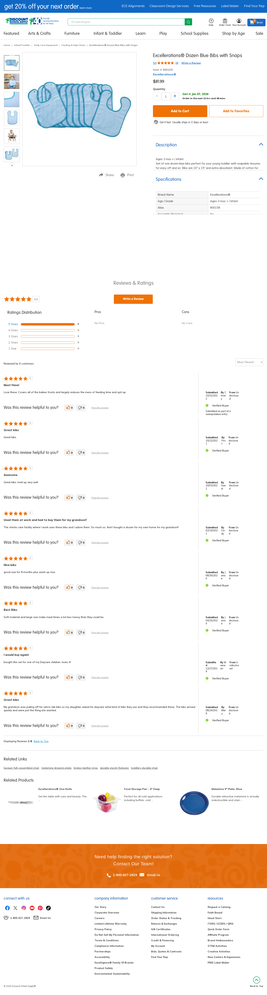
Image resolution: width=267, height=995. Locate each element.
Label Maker (230, 6)
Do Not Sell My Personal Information (117, 934)
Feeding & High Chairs (74, 45)
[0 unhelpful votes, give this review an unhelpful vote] (81, 407)
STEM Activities (217, 945)
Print (127, 175)
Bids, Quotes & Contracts (166, 951)
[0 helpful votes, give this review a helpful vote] (69, 407)
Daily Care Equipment (45, 45)
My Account (158, 945)
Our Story (100, 907)
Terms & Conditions (107, 940)
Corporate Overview (107, 912)
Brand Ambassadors (220, 940)
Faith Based (215, 912)
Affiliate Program (218, 934)
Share (106, 175)
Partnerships (103, 951)
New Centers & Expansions (224, 957)
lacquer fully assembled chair (21, 768)
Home (7, 45)
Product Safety (104, 968)
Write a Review (191, 63)
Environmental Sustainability (112, 973)
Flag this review (99, 407)
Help (211, 22)
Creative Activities (219, 951)
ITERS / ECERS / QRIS (220, 923)
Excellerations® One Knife (55, 789)
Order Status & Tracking (166, 918)
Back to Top (41, 741)
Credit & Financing (162, 940)
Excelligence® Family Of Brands (114, 962)
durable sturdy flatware (114, 768)
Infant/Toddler (22, 45)
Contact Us (157, 907)
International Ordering (165, 934)
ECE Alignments (133, 6)
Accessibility (102, 957)
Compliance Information (109, 945)
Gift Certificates (160, 929)
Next (12, 165)
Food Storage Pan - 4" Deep (142, 789)
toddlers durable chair (144, 768)
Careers (99, 918)
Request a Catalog (219, 907)
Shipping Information (164, 912)
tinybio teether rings (86, 768)
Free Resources (205, 6)
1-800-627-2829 (125, 875)
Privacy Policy (103, 929)
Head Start (215, 918)
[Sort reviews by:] (249, 362)
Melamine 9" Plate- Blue (227, 789)
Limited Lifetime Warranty (111, 923)
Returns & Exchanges (164, 923)
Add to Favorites (236, 111)
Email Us (153, 875)
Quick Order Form (218, 929)
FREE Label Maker (218, 962)
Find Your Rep (254, 6)
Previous (12, 55)
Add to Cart (180, 111)
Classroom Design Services (169, 6)
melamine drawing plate (56, 768)
